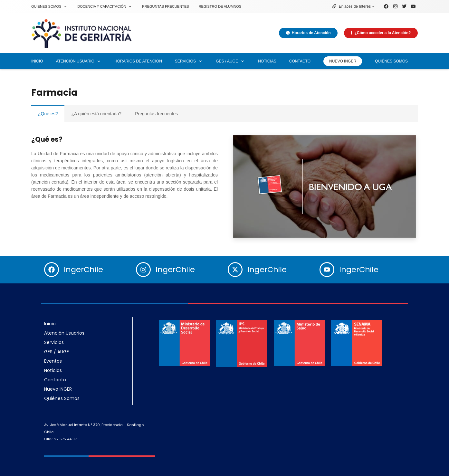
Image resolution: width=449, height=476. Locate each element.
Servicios (54, 342)
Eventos (53, 361)
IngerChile (83, 269)
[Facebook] (386, 6)
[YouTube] (413, 6)
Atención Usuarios (64, 333)
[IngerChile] (51, 269)
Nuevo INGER (58, 389)
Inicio (50, 323)
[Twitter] (404, 6)
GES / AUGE (56, 351)
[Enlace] (81, 33)
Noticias (53, 370)
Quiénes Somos (62, 398)
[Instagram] (395, 6)
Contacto (55, 379)
